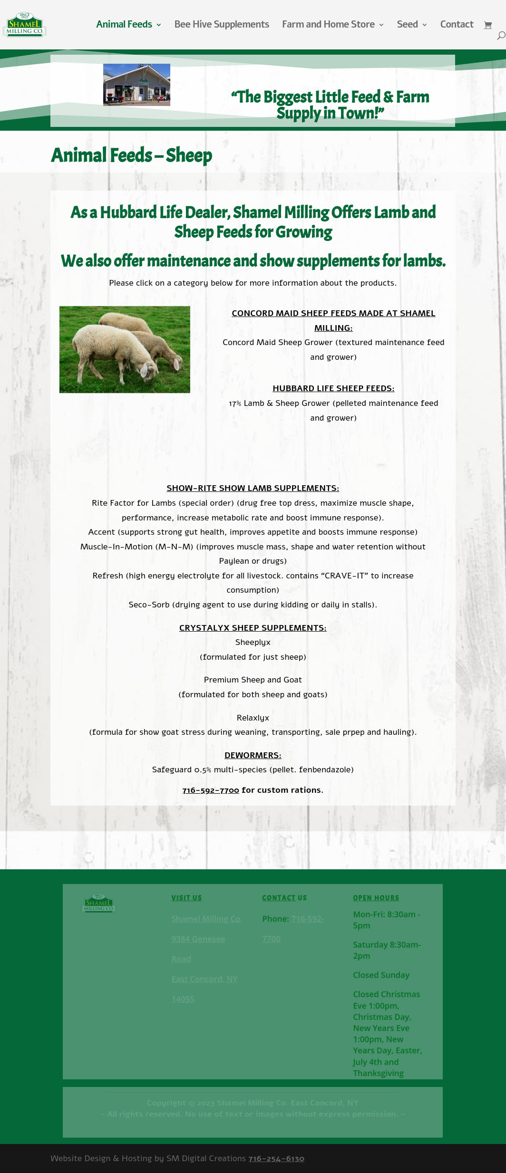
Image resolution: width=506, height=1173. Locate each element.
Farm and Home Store (328, 26)
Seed (407, 26)
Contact (457, 26)
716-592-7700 (210, 790)
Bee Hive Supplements (222, 26)
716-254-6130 (276, 1158)
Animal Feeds (124, 26)
